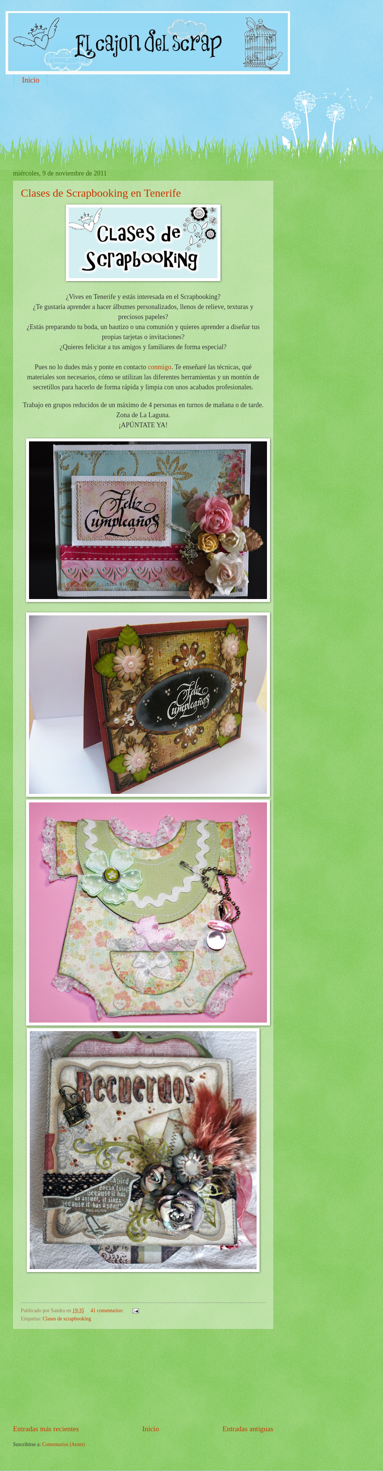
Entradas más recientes (46, 1429)
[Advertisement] (148, 114)
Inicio (30, 80)
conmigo (159, 367)
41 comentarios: (107, 1310)
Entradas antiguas (247, 1429)
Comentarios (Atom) (63, 1444)
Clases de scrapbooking (67, 1319)
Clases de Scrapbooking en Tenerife (101, 193)
